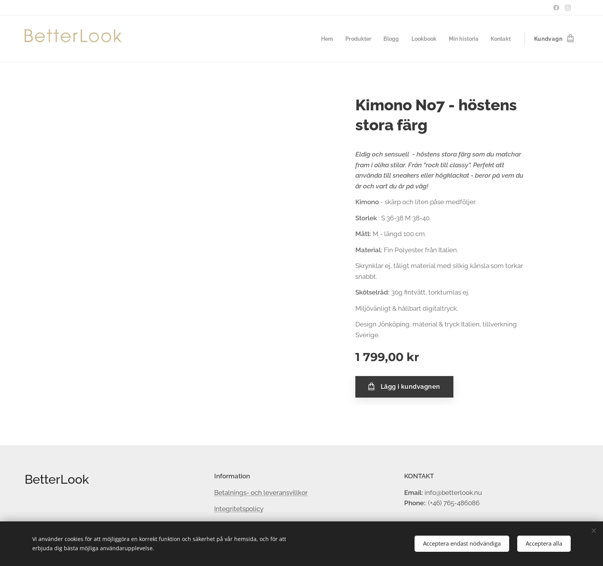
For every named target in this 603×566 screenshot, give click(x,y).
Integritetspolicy (238, 509)
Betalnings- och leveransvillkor (261, 492)
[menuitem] (319, 38)
